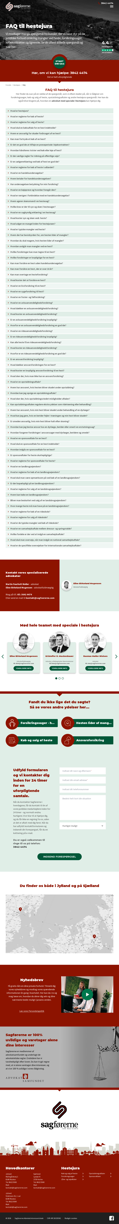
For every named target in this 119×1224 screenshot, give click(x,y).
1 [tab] (56, 678)
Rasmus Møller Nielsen (95, 656)
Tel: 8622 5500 (11, 1182)
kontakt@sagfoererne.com (40, 597)
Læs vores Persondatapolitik (31, 1011)
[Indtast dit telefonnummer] (83, 789)
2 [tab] (59, 678)
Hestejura (70, 1168)
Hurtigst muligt (69, 825)
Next (116, 656)
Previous (3, 656)
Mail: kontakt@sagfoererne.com (16, 1186)
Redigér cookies (71, 1218)
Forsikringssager (68, 1176)
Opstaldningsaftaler (97, 1174)
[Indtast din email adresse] (83, 780)
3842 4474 (107, 3)
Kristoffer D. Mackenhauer (59, 656)
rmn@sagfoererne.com (96, 663)
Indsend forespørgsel (59, 856)
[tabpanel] (23, 652)
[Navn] (83, 770)
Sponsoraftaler (95, 1176)
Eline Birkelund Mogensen (24, 656)
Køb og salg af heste (69, 1174)
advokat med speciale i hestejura (69, 100)
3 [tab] (62, 678)
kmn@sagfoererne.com (61, 663)
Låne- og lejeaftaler (69, 1179)
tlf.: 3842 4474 (24, 594)
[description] (83, 807)
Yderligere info (23, 668)
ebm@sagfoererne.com (25, 663)
